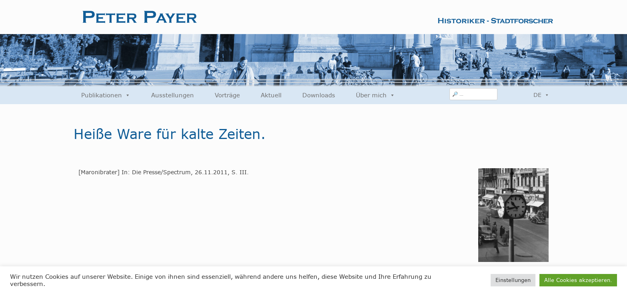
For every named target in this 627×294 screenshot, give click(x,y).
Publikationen (105, 95)
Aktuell (271, 95)
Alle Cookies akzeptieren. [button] (578, 280)
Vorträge (227, 95)
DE (541, 95)
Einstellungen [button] (513, 280)
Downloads (318, 95)
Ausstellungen (172, 95)
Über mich (375, 95)
